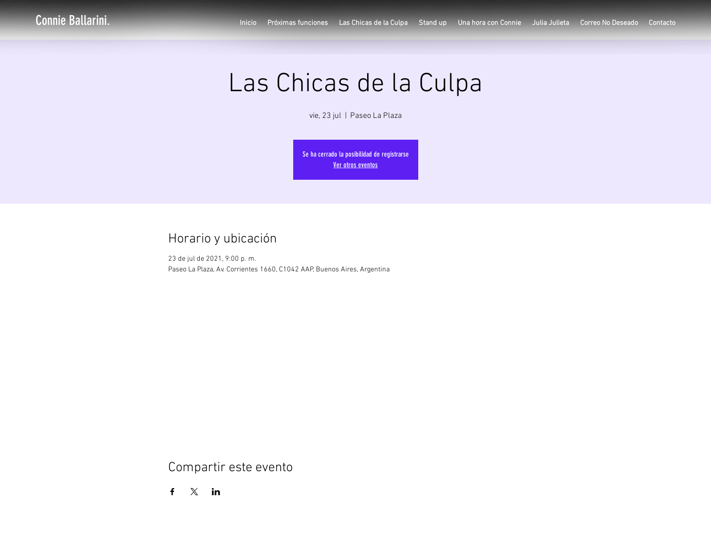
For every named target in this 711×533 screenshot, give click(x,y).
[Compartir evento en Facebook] (172, 491)
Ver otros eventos (355, 165)
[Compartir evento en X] (194, 491)
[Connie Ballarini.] (73, 20)
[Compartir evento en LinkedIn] (216, 491)
